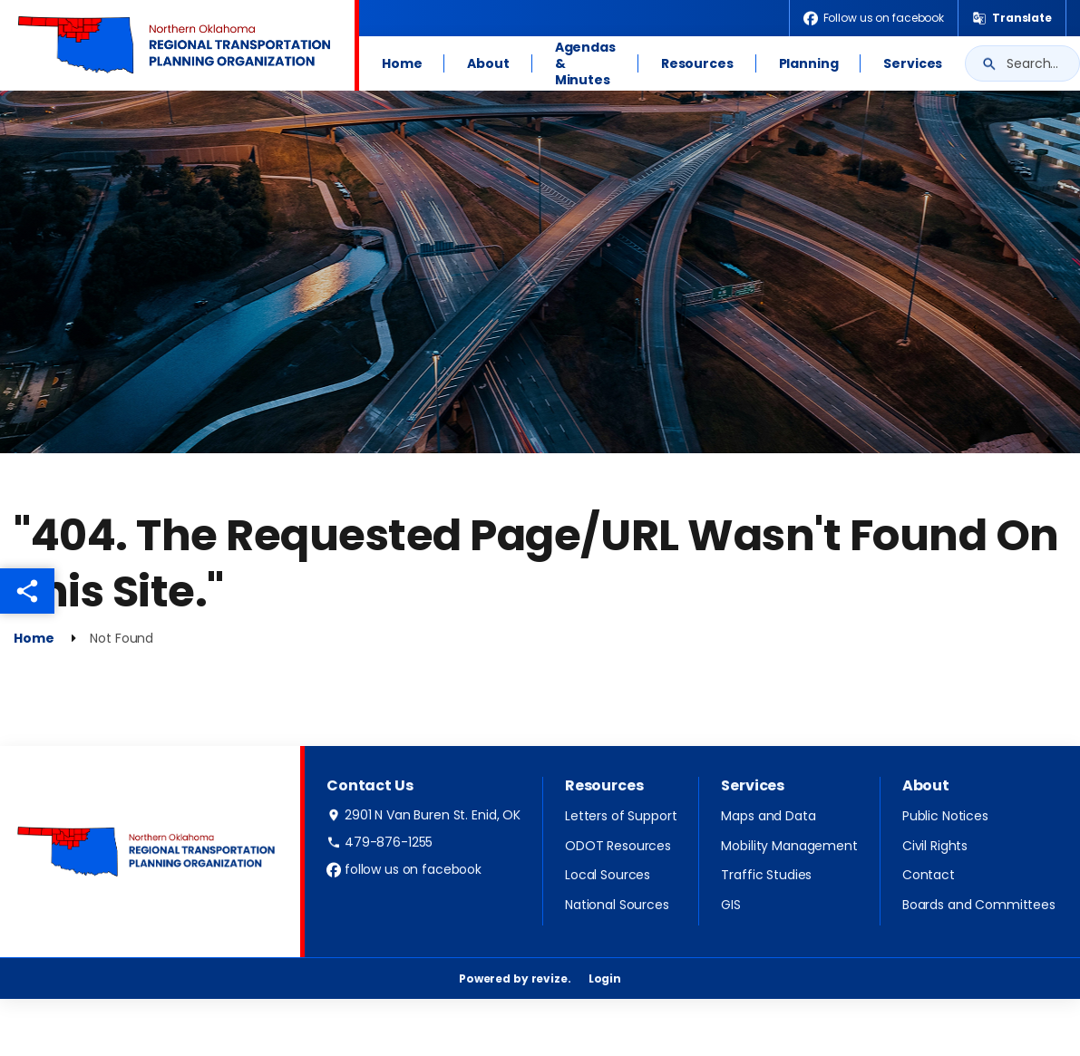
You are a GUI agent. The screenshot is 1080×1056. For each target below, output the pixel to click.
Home (402, 63)
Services (912, 63)
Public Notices (945, 816)
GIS (731, 905)
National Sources (617, 905)
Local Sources (607, 875)
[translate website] (1012, 18)
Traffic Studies (766, 875)
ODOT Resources (618, 846)
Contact (928, 875)
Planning (809, 63)
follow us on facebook (404, 869)
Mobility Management (789, 846)
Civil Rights (935, 846)
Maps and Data (768, 816)
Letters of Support (620, 816)
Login (605, 978)
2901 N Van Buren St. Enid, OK (423, 815)
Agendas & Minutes (585, 63)
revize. (551, 978)
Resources (697, 63)
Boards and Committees (979, 905)
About (488, 63)
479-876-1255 (379, 842)
